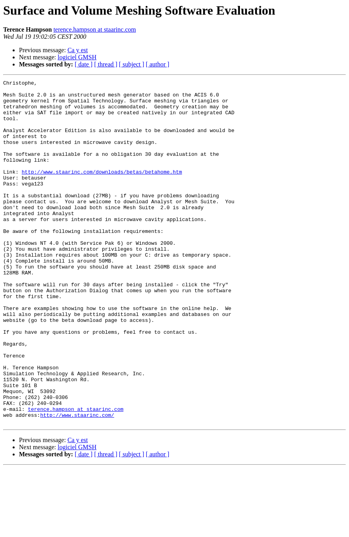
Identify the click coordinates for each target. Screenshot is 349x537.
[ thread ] (105, 64)
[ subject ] (131, 64)
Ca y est (78, 50)
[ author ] (158, 64)
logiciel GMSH (77, 57)
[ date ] (83, 64)
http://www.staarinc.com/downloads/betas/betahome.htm (102, 190)
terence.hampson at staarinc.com (94, 29)
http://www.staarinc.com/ (77, 482)
